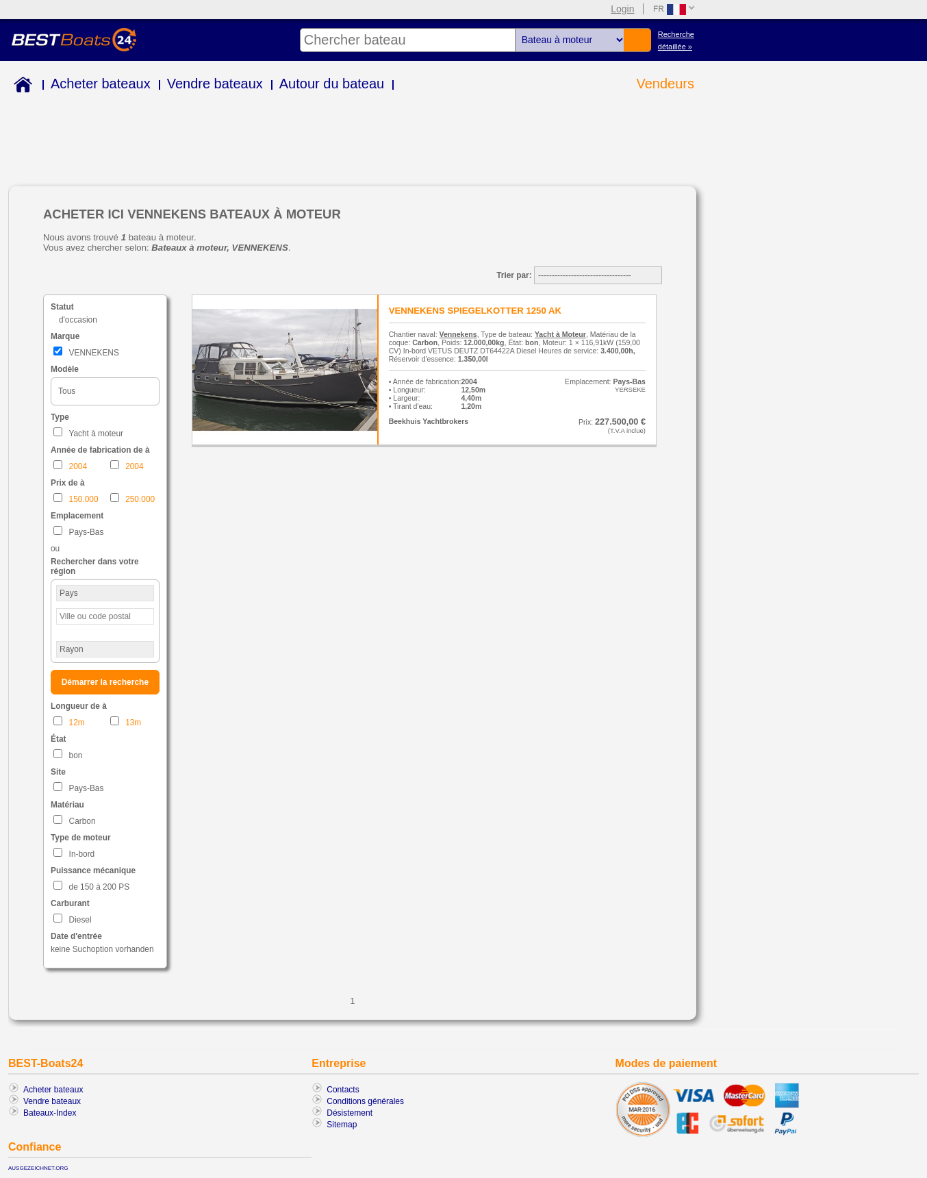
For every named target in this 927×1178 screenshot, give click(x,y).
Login (622, 8)
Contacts (343, 1089)
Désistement (349, 1113)
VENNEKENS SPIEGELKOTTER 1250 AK (475, 310)
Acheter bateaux (101, 83)
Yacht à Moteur (560, 334)
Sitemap (342, 1124)
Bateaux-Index (49, 1113)
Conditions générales (365, 1101)
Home (20, 87)
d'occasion (78, 320)
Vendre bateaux (215, 83)
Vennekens (458, 334)
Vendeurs (665, 83)
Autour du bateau (331, 83)
